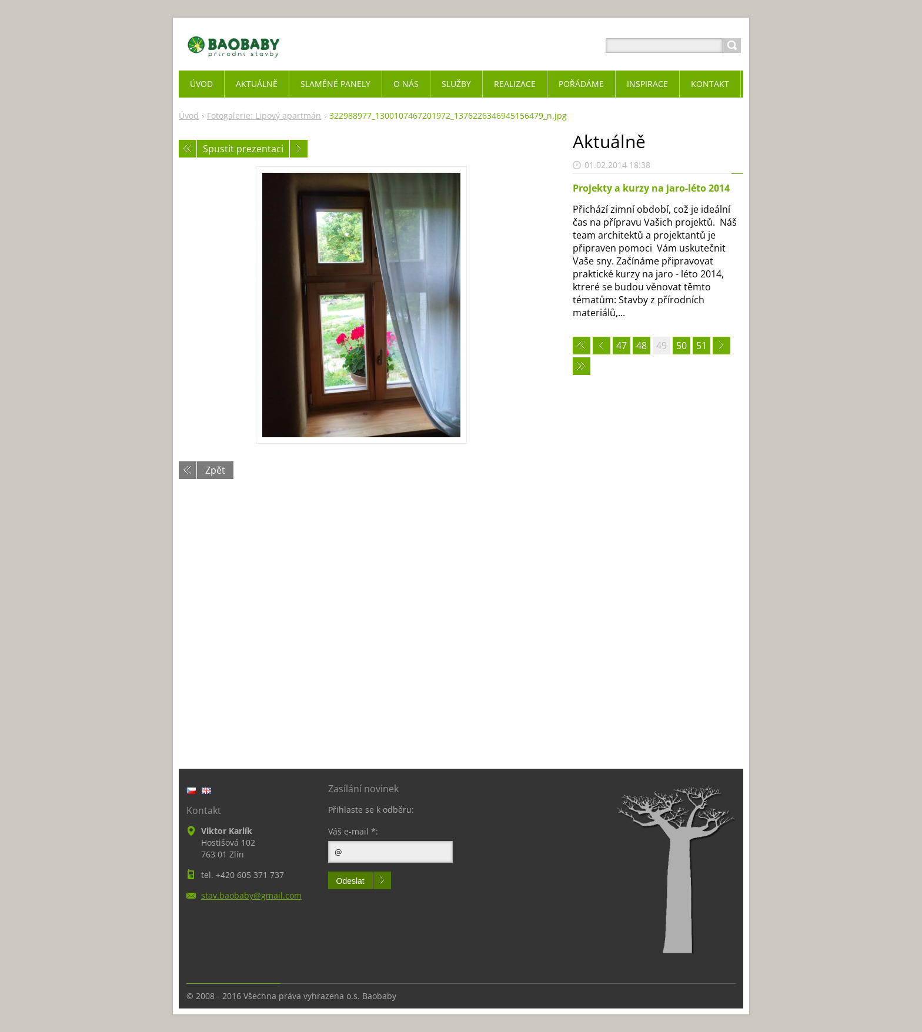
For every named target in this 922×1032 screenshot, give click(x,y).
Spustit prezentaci (243, 148)
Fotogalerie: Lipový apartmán (264, 115)
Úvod (189, 115)
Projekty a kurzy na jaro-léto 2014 (651, 188)
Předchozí (187, 149)
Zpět (215, 470)
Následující (299, 149)
